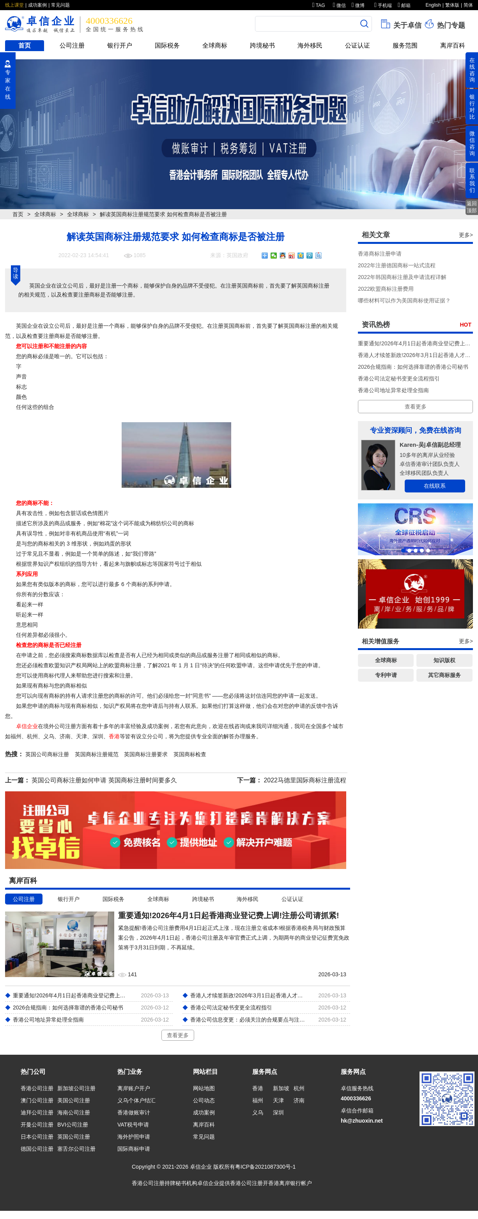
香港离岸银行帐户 (290, 1183)
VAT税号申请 (133, 1124)
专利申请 (386, 675)
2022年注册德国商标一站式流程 (397, 265)
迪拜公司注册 (37, 1112)
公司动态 (204, 1100)
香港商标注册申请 (380, 254)
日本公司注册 (37, 1137)
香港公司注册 (37, 1088)
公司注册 (72, 45)
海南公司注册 (73, 1112)
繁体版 (452, 5)
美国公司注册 (73, 1100)
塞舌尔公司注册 (76, 1149)
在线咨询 (472, 70)
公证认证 (357, 45)
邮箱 (404, 5)
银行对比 (472, 106)
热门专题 (444, 24)
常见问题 (60, 5)
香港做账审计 (133, 1112)
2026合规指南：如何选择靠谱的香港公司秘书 (413, 367)
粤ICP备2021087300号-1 (265, 1167)
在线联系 (435, 486)
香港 (114, 736)
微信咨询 (472, 143)
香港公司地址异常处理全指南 (393, 390)
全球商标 (214, 45)
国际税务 (167, 45)
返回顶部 (472, 207)
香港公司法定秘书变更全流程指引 (399, 378)
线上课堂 (14, 5)
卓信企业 (27, 726)
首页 (24, 45)
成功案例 (37, 5)
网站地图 (204, 1088)
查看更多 (178, 1035)
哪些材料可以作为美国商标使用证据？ (404, 300)
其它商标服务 (444, 675)
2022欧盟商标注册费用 (386, 289)
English (433, 5)
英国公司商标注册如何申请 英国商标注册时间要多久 (104, 780)
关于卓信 (400, 24)
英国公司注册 (73, 1137)
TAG (318, 5)
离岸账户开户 (133, 1088)
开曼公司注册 (37, 1124)
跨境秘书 (262, 45)
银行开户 (119, 45)
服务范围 (405, 45)
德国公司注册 (37, 1149)
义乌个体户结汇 (136, 1100)
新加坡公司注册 (76, 1088)
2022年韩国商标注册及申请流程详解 (402, 277)
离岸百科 (452, 45)
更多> (466, 235)
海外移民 (309, 45)
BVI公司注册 (72, 1124)
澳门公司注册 (37, 1100)
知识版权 (444, 660)
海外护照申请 (133, 1137)
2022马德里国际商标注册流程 (305, 780)
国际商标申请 (133, 1149)
